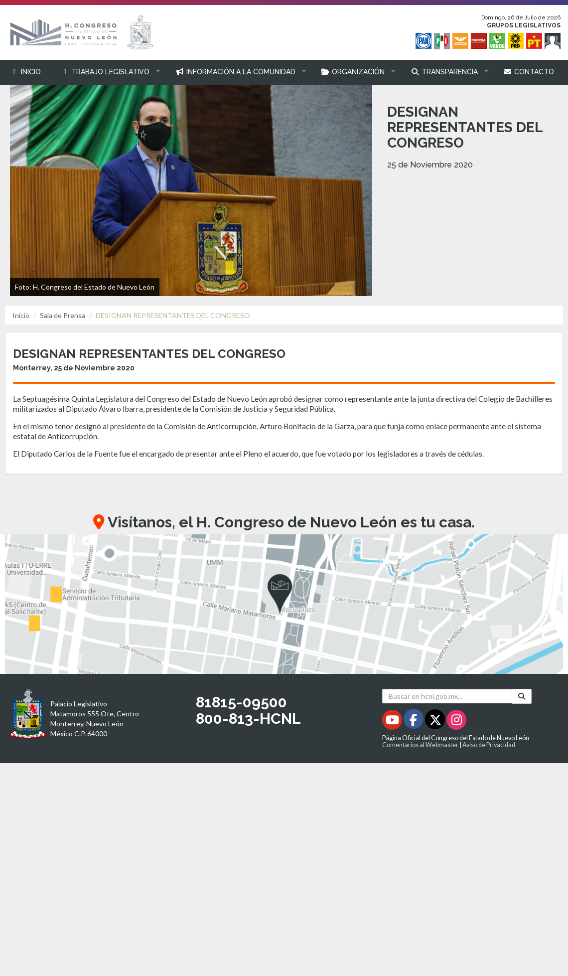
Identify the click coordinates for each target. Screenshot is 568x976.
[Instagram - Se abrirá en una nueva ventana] (456, 721)
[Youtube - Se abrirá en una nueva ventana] (393, 721)
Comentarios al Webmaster (420, 745)
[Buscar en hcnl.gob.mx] (447, 696)
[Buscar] (522, 696)
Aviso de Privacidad (488, 745)
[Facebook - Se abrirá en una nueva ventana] (414, 721)
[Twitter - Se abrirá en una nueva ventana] (435, 721)
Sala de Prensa (62, 315)
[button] (108, 72)
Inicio (20, 315)
